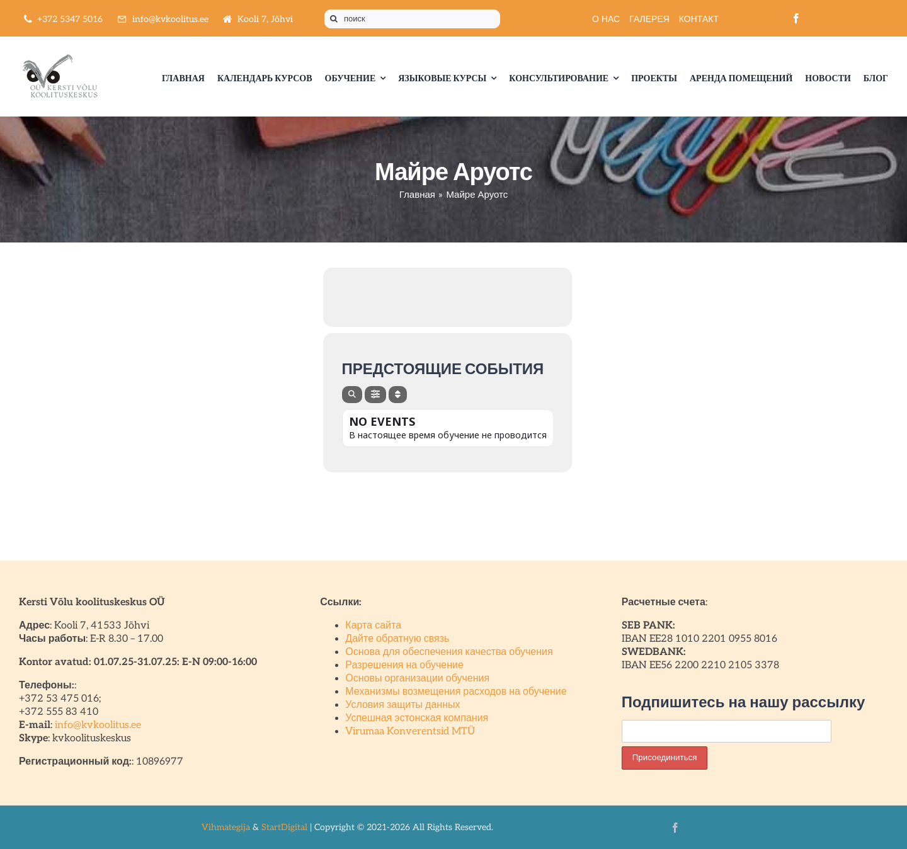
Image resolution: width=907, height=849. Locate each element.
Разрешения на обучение (404, 665)
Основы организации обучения (417, 679)
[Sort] (398, 394)
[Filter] (375, 394)
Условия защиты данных (402, 705)
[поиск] (412, 18)
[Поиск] (333, 18)
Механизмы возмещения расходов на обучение (455, 692)
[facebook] (796, 18)
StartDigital (284, 827)
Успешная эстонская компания (416, 718)
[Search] (352, 394)
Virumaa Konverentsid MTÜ (410, 732)
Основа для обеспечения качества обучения (448, 652)
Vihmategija (226, 827)
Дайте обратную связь (397, 639)
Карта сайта (373, 626)
